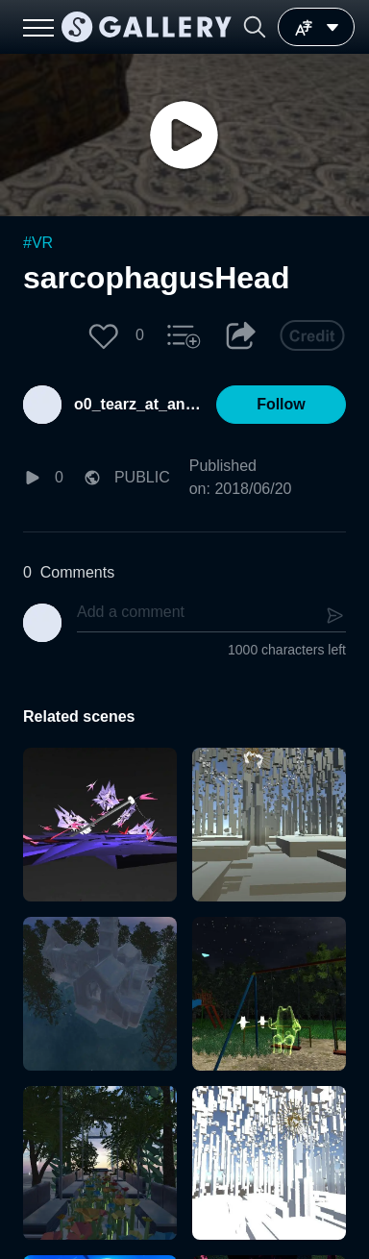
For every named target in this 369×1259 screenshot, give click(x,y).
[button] (254, 27)
